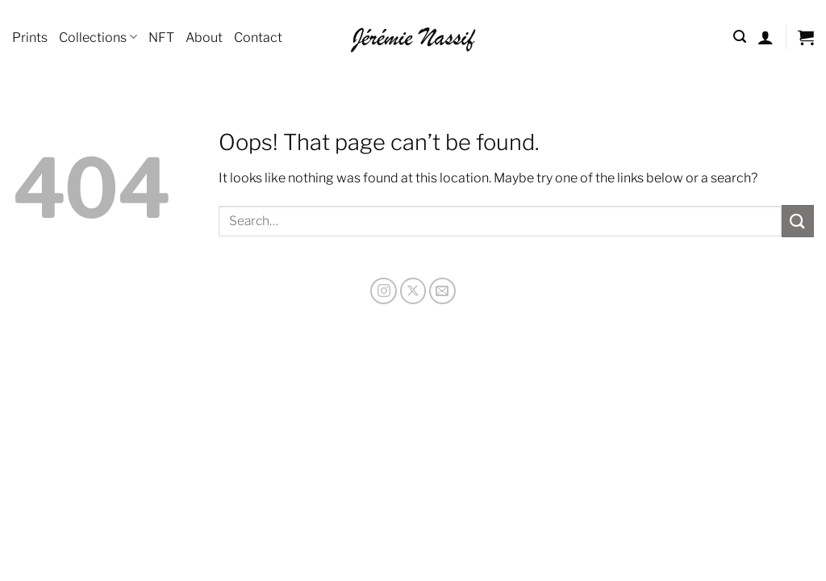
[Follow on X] (413, 291)
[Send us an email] (442, 291)
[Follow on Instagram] (383, 291)
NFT (161, 37)
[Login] (765, 37)
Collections (98, 36)
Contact (258, 37)
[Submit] (798, 220)
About (204, 37)
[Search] (739, 36)
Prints (30, 37)
